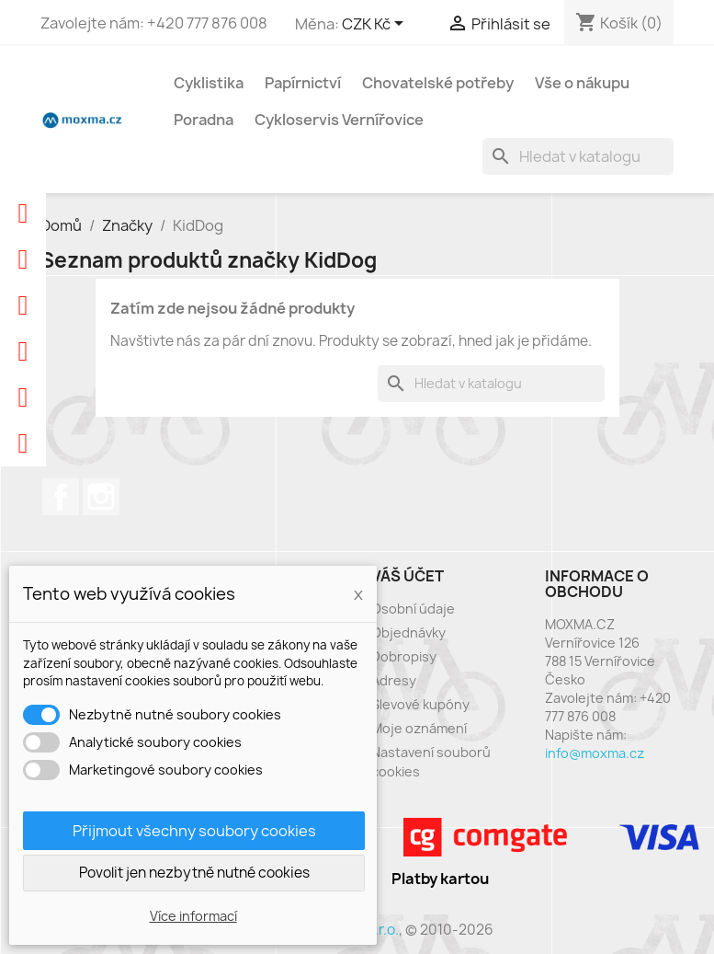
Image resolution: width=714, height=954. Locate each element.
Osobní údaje (413, 608)
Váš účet (407, 576)
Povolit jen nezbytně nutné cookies (194, 872)
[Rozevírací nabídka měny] (376, 25)
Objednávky (408, 632)
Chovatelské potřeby (438, 83)
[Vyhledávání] (578, 156)
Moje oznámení (419, 728)
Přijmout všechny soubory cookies (194, 831)
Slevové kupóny (420, 704)
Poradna (203, 119)
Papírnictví (303, 83)
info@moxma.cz (594, 753)
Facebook (60, 496)
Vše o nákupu (582, 83)
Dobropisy (403, 656)
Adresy (393, 680)
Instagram (101, 496)
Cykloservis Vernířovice (339, 119)
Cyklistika (209, 83)
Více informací (193, 916)
